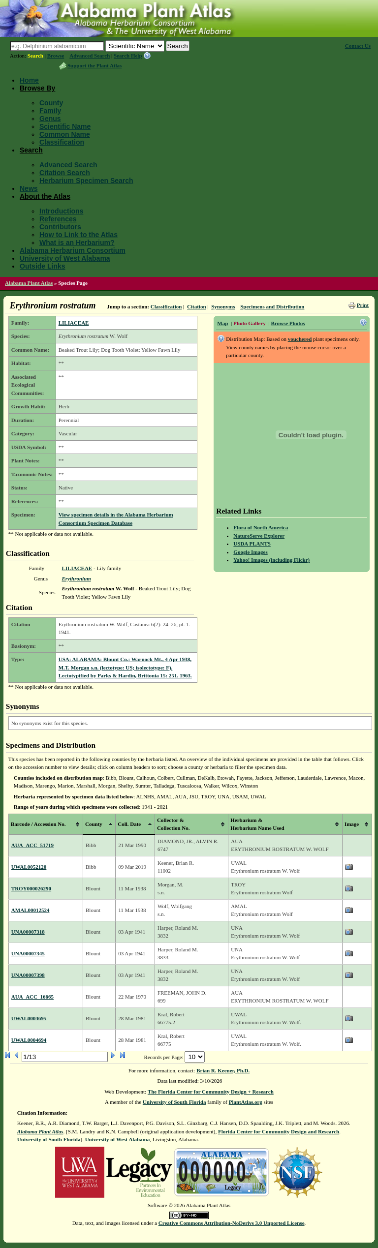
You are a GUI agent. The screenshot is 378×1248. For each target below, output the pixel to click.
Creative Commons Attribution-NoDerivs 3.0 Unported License (231, 1223)
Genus (50, 118)
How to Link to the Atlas (78, 235)
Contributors (60, 227)
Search (35, 56)
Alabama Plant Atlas (29, 283)
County (51, 103)
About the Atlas (45, 196)
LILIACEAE (74, 323)
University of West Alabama (65, 258)
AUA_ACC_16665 (32, 997)
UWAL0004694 (29, 1040)
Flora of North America (260, 527)
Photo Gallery (249, 323)
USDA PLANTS (252, 544)
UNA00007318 (28, 932)
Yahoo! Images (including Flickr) (271, 560)
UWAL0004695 (29, 1018)
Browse (55, 56)
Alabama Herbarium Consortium (73, 250)
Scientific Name (65, 126)
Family (50, 111)
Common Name (64, 134)
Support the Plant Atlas (94, 65)
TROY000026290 (31, 888)
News (29, 188)
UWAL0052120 (29, 867)
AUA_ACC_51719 (32, 845)
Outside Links (42, 266)
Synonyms (223, 306)
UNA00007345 (28, 953)
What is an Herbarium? (76, 242)
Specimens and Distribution (272, 306)
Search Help (128, 56)
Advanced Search (89, 56)
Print (363, 305)
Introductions (61, 211)
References (58, 219)
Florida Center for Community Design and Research (278, 1131)
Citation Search (64, 173)
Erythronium (76, 578)
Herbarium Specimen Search (86, 180)
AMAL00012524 (30, 910)
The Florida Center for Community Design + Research (211, 1092)
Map (222, 323)
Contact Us (358, 46)
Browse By (37, 88)
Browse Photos (288, 323)
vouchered (300, 339)
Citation (196, 306)
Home (29, 80)
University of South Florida (174, 1102)
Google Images (250, 552)
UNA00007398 (28, 975)
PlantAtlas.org (245, 1102)
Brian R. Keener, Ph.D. (223, 1070)
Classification (61, 142)
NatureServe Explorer (258, 536)
